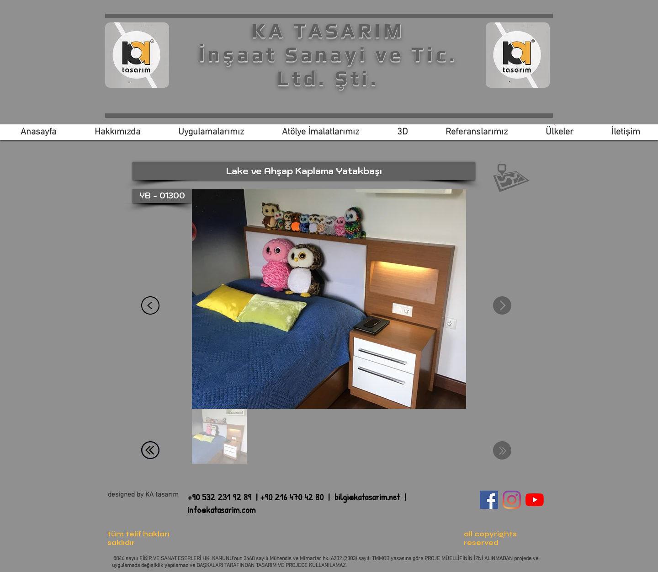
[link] (555, 125)
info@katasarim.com (221, 509)
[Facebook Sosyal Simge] (489, 500)
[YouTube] (534, 500)
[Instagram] (512, 500)
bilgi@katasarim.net (367, 497)
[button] (304, 171)
